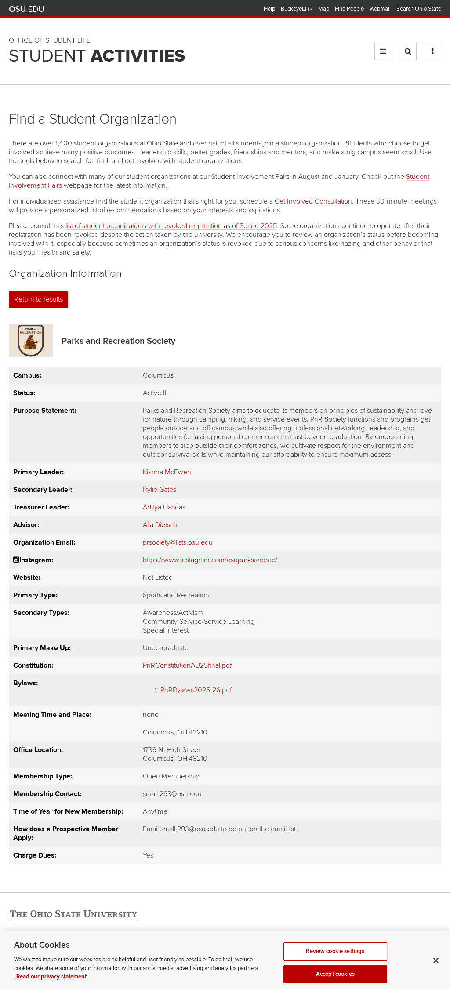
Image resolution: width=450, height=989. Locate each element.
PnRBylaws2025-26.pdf (196, 690)
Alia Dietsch (160, 524)
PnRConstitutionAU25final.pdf (187, 665)
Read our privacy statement (51, 982)
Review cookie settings (335, 956)
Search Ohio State (418, 8)
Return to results (38, 299)
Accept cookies (335, 979)
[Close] (436, 966)
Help (269, 8)
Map (323, 8)
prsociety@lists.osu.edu (178, 542)
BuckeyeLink (296, 8)
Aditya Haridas (164, 507)
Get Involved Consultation (313, 201)
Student (97, 56)
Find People (349, 8)
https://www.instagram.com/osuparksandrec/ (210, 560)
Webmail (380, 8)
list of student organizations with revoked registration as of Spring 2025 (171, 226)
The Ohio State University (26, 9)
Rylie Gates (159, 489)
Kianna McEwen (167, 472)
